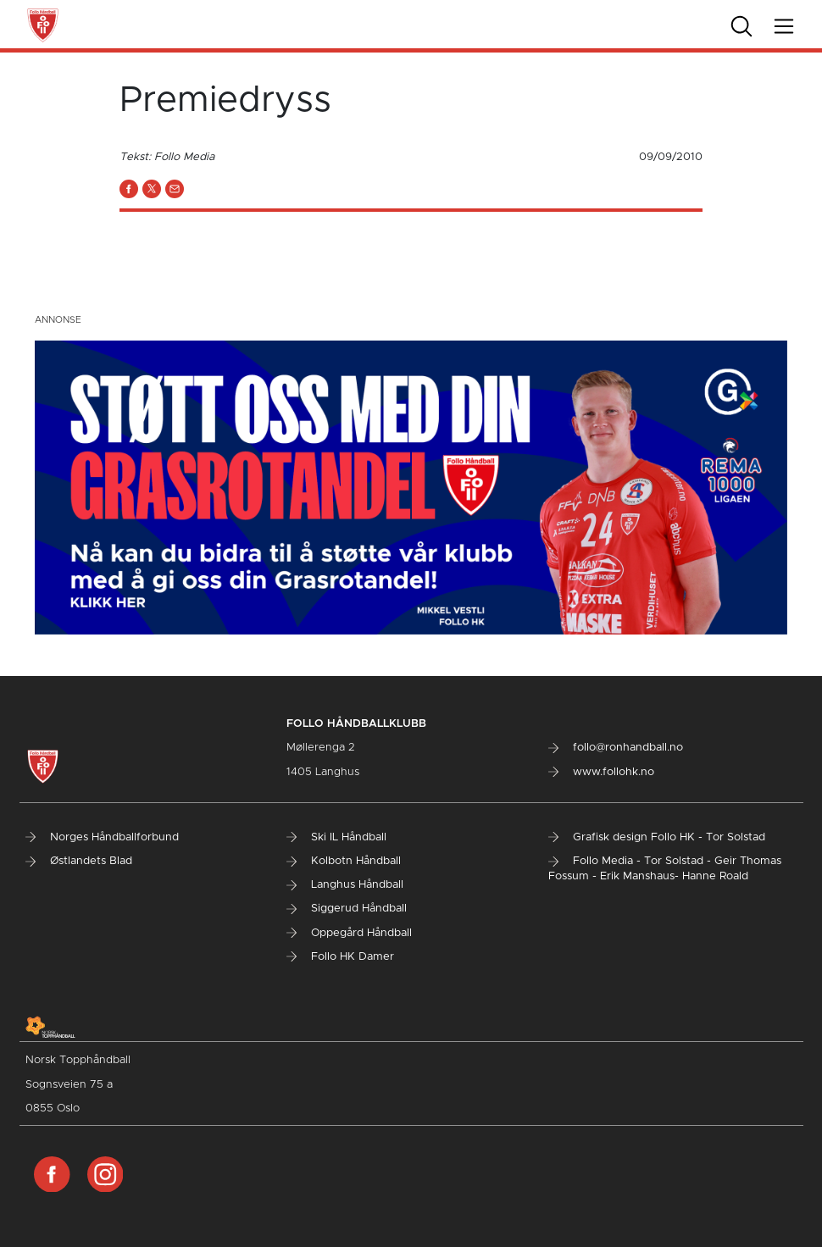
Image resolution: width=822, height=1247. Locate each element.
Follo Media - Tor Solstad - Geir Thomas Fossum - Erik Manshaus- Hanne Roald (664, 869)
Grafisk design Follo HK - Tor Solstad (656, 837)
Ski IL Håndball (336, 837)
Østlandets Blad (78, 861)
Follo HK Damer (340, 956)
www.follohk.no (601, 772)
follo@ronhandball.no (615, 747)
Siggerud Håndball (346, 908)
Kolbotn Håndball (343, 861)
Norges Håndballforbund (102, 837)
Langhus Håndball (344, 884)
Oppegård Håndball (349, 933)
